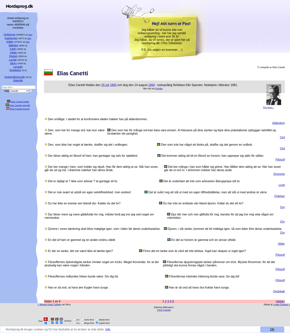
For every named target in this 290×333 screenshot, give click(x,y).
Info (108, 329)
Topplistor (15, 70)
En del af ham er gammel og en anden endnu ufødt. (82, 239)
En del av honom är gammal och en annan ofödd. (203, 239)
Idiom (13, 63)
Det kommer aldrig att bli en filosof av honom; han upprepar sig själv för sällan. (212, 155)
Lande (13, 59)
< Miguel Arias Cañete (49, 304)
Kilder (10, 41)
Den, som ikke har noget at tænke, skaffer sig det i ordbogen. (88, 144)
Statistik (18, 80)
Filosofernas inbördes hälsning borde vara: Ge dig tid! (204, 276)
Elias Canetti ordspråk (19, 105)
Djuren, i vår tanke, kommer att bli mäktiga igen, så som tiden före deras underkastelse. (225, 228)
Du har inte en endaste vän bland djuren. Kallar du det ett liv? (203, 203)
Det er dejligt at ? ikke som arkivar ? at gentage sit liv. (83, 181)
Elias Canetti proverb (20, 109)
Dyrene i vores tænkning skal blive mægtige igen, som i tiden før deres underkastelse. (104, 228)
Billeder (13, 45)
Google (159, 88)
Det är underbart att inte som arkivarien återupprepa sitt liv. (201, 181)
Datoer (13, 56)
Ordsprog (9, 34)
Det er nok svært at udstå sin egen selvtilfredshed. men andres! (89, 192)
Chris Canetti (164, 310)
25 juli (105, 85)
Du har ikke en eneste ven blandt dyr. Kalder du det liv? (84, 203)
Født (13, 48)
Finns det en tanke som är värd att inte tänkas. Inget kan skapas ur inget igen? (194, 251)
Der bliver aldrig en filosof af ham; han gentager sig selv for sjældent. (93, 155)
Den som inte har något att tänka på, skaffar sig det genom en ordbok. (207, 144)
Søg (30, 35)
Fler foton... (268, 107)
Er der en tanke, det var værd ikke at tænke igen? (80, 251)
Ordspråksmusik (14, 76)
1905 (113, 85)
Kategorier (11, 38)
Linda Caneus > (281, 304)
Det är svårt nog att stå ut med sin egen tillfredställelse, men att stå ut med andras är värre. (207, 192)
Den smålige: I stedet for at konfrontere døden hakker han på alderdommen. (98, 119)
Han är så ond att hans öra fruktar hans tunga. (199, 287)
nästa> (280, 301)
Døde (13, 52)
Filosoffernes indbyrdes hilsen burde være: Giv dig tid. (83, 276)
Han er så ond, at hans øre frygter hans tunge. (78, 287)
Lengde (18, 66)
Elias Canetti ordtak (20, 102)
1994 (151, 85)
